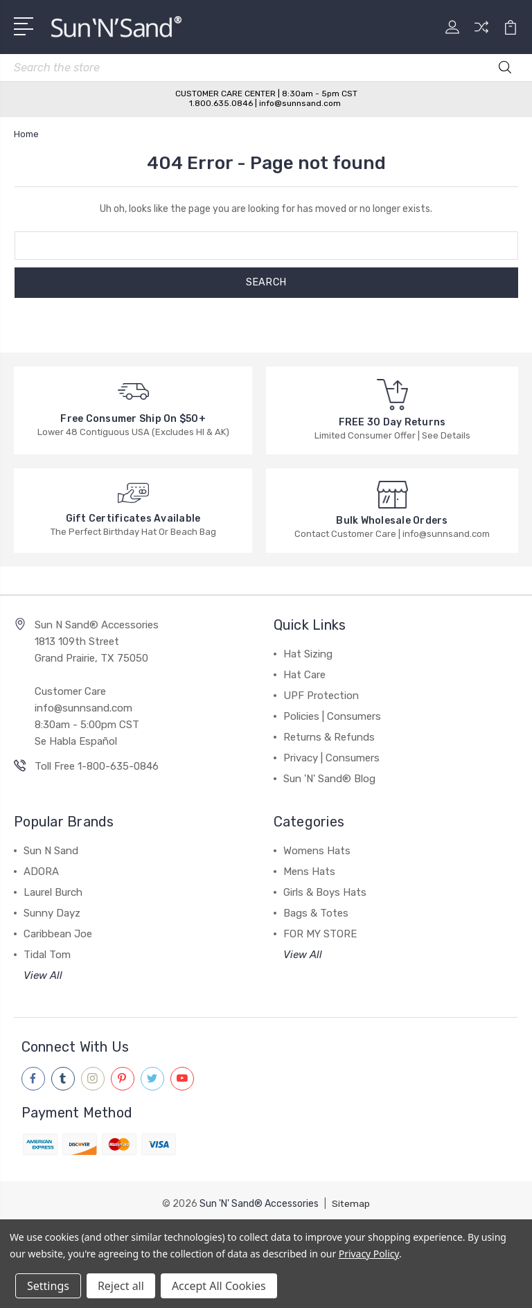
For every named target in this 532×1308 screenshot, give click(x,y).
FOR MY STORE (320, 934)
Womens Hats (317, 851)
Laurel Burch (53, 892)
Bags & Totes (315, 913)
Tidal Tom (47, 954)
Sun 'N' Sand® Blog (329, 778)
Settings (48, 1285)
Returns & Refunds (329, 737)
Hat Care (304, 675)
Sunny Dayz (52, 913)
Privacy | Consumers (331, 758)
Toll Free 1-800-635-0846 (97, 766)
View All (43, 975)
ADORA (41, 871)
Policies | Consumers (332, 716)
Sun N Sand (51, 851)
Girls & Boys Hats (324, 892)
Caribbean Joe (58, 934)
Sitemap (351, 1203)
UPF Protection (321, 695)
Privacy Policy (369, 1253)
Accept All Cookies (219, 1285)
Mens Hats (309, 871)
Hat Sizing (307, 654)
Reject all (121, 1285)
